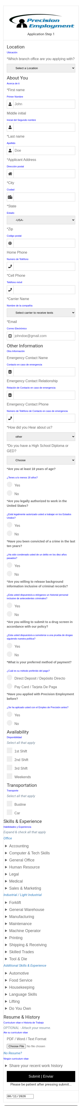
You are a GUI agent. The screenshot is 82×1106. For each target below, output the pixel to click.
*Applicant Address (21, 160)
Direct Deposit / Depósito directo (37, 677)
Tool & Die (18, 959)
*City (10, 183)
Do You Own (20, 1008)
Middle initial (16, 113)
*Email (12, 322)
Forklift (15, 902)
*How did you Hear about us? (29, 427)
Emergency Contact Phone (28, 404)
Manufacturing (21, 916)
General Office (22, 860)
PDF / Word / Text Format (26, 1039)
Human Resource (24, 867)
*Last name (15, 136)
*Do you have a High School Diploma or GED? (37, 448)
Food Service (20, 980)
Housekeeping (21, 987)
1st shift (18, 750)
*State (11, 206)
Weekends (20, 776)
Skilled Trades (21, 952)
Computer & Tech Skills (29, 853)
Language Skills (23, 994)
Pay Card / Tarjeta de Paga (33, 686)
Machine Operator (25, 931)
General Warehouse (26, 909)
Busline (18, 803)
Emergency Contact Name (27, 358)
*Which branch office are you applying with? (41, 59)
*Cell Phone (16, 275)
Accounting (19, 846)
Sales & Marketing (25, 888)
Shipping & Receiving (28, 945)
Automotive (19, 973)
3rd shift (18, 767)
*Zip (10, 229)
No (14, 493)
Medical (16, 881)
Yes (15, 484)
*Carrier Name (18, 299)
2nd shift (19, 759)
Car (15, 812)
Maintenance (20, 924)
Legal (14, 874)
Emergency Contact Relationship (32, 381)
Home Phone (17, 252)
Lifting (14, 1001)
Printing (16, 938)
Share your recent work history (36, 1066)
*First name (16, 90)
